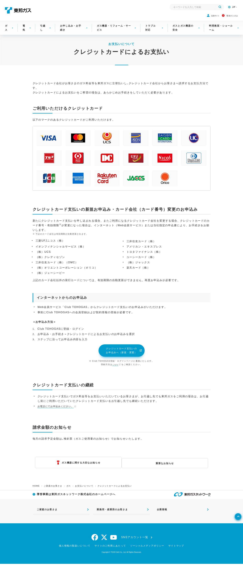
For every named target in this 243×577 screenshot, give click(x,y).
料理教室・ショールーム (221, 31)
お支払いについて (84, 493)
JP (231, 7)
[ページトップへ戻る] (232, 537)
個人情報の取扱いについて (74, 559)
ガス (6, 31)
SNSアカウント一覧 (134, 550)
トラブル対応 (150, 31)
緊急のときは (221, 17)
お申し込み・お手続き (70, 31)
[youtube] (113, 550)
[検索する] (220, 7)
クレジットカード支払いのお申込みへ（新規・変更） (121, 357)
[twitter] (104, 550)
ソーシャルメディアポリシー (147, 559)
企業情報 (159, 521)
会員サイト (190, 17)
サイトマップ (176, 559)
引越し (42, 31)
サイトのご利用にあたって (110, 559)
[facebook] (94, 550)
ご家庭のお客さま (53, 493)
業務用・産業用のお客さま (111, 521)
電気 (24, 31)
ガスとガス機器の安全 (182, 31)
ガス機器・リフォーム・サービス (114, 31)
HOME (36, 493)
